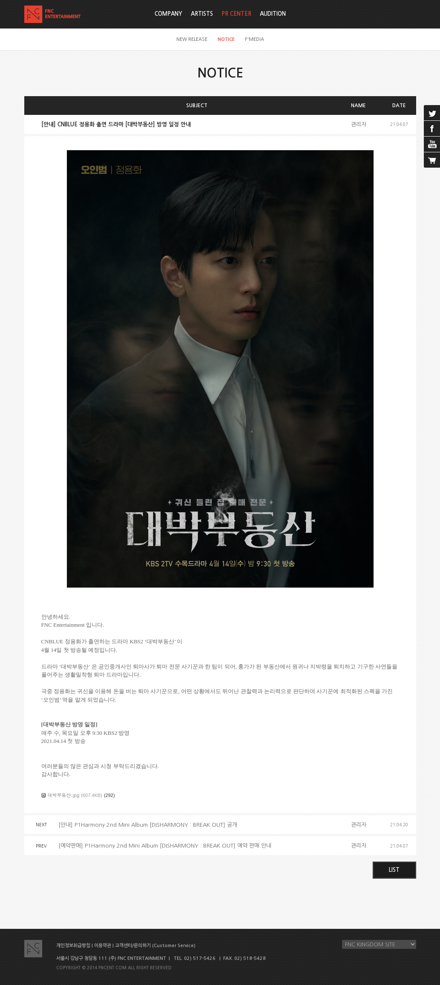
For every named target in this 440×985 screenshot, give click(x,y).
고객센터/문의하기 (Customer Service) (155, 945)
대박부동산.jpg (64, 795)
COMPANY (168, 14)
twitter (432, 112)
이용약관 (102, 945)
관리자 (358, 124)
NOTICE (226, 39)
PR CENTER (236, 14)
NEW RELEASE (191, 39)
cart (432, 160)
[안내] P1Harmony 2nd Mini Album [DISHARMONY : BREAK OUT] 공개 (147, 825)
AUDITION (273, 14)
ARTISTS (202, 14)
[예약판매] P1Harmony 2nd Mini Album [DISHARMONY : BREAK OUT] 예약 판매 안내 (164, 845)
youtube (432, 144)
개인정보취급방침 (73, 945)
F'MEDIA (254, 39)
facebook (432, 128)
